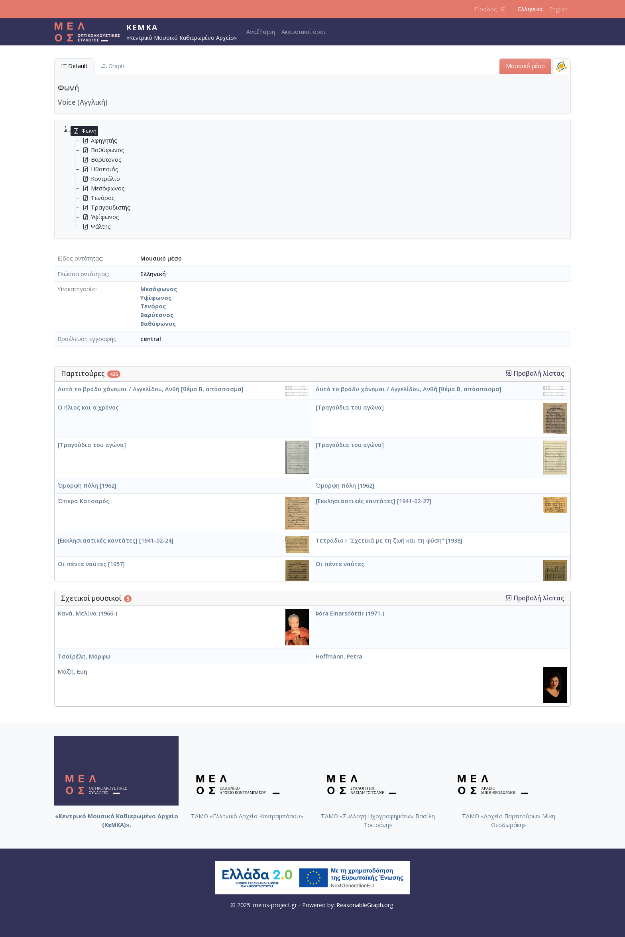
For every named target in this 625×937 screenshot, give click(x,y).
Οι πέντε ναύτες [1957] (91, 564)
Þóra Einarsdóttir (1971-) (350, 613)
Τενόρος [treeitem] (98, 198)
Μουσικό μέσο (525, 66)
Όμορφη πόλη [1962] (87, 485)
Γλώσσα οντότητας (82, 274)
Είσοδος (489, 9)
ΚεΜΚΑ (142, 27)
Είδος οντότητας (79, 258)
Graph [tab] (112, 66)
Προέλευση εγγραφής (86, 339)
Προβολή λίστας (534, 373)
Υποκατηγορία (76, 289)
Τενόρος (153, 306)
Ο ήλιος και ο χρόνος (88, 407)
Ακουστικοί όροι (303, 31)
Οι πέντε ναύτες (340, 564)
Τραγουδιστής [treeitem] (105, 207)
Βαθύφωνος (158, 323)
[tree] (315, 178)
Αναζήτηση (260, 31)
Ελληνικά (530, 9)
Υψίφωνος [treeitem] (100, 217)
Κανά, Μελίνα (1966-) (87, 613)
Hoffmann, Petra (339, 656)
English (558, 9)
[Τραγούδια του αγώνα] (350, 407)
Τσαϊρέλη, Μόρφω (84, 656)
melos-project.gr (275, 905)
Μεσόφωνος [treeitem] (103, 188)
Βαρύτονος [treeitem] (101, 160)
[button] (508, 373)
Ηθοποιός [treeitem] (99, 169)
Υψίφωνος (155, 298)
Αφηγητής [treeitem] (99, 140)
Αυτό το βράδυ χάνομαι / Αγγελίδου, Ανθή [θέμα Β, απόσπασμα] (151, 389)
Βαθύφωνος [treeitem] (102, 150)
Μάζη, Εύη (72, 671)
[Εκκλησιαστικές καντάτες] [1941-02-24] (115, 540)
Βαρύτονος (156, 315)
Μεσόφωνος (158, 289)
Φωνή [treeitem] (83, 131)
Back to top (603, 915)
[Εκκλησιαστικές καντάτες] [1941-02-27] (373, 501)
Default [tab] (74, 66)
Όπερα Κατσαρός (83, 501)
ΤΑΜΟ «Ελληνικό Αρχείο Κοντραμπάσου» (247, 816)
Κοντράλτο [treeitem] (100, 179)
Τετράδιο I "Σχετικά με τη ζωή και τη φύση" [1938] (389, 540)
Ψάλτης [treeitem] (96, 226)
